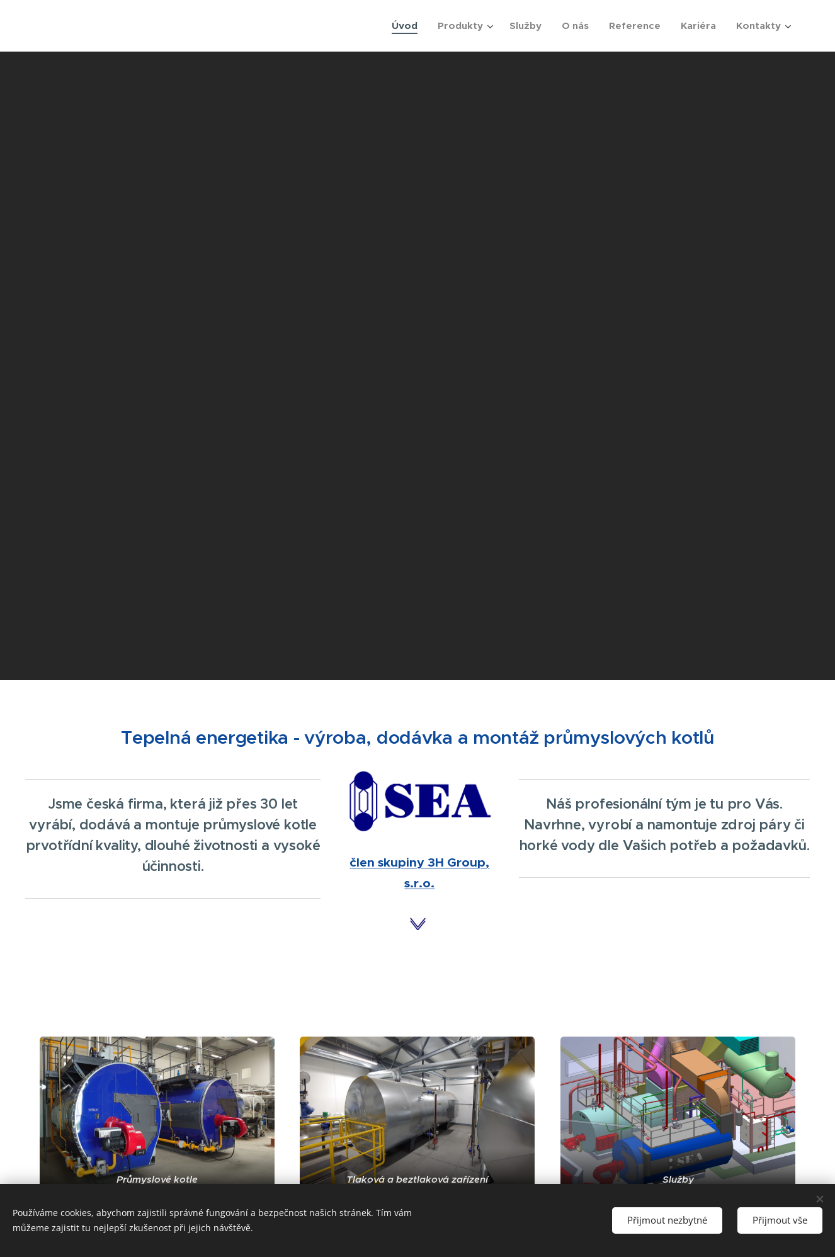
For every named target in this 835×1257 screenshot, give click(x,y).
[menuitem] (408, 26)
